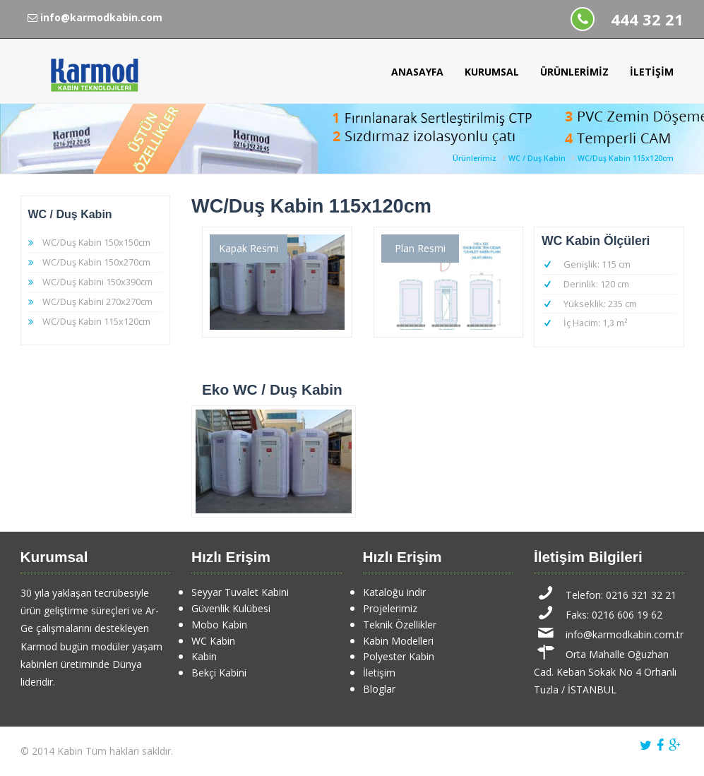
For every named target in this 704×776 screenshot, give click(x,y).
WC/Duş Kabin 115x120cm (626, 158)
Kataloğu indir (394, 592)
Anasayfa (417, 71)
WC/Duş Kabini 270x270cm (97, 301)
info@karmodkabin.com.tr (625, 634)
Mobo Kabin (219, 624)
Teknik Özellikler (399, 624)
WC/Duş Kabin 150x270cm (96, 262)
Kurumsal (492, 71)
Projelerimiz (390, 608)
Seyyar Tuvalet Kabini (240, 592)
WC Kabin (213, 640)
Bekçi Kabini (218, 672)
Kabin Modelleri (398, 640)
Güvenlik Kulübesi (230, 608)
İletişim (652, 71)
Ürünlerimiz (574, 71)
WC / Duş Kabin (537, 158)
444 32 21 (647, 19)
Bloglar (379, 689)
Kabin (204, 656)
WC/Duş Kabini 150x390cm (97, 281)
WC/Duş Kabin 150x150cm (96, 242)
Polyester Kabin (398, 656)
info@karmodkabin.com (95, 17)
